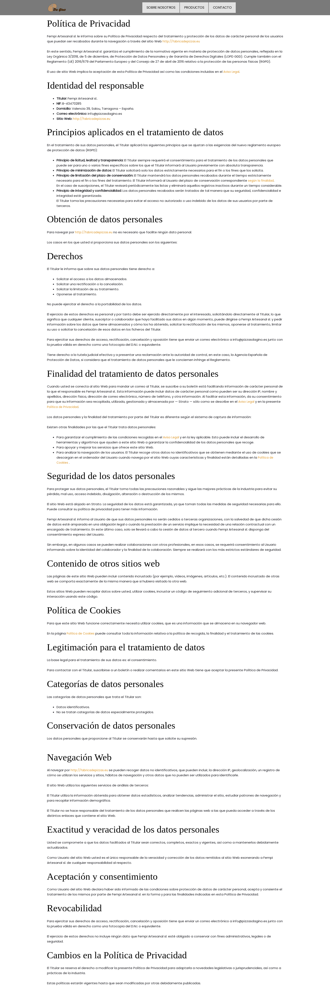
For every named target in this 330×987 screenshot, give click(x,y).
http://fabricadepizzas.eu (183, 40)
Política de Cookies (82, 632)
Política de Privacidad (64, 406)
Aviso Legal (232, 71)
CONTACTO (221, 7)
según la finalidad (262, 179)
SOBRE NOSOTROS (162, 7)
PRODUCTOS (194, 7)
